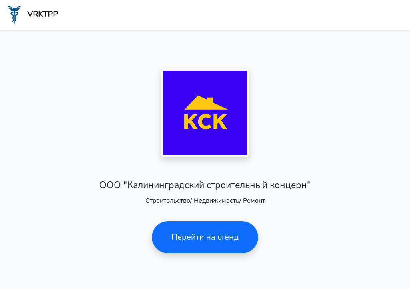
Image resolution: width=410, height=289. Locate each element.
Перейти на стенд (205, 237)
